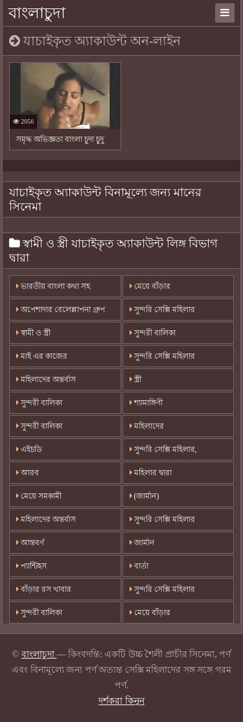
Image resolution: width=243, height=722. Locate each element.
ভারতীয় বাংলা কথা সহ (53, 286)
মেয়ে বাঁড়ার (150, 286)
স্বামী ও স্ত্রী (33, 332)
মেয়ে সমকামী (39, 496)
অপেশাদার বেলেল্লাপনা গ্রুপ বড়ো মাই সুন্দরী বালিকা (60, 313)
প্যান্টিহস (31, 565)
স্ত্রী (135, 379)
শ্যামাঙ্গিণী (146, 402)
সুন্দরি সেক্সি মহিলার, (163, 449)
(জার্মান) (144, 496)
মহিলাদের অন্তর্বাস (46, 379)
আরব (27, 472)
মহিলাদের (147, 426)
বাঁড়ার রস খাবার (43, 589)
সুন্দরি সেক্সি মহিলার (162, 309)
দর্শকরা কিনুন (121, 701)
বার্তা (139, 565)
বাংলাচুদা (36, 13)
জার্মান (142, 542)
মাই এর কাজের (41, 356)
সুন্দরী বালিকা (153, 332)
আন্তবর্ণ (30, 542)
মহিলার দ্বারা (151, 472)
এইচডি (29, 449)
